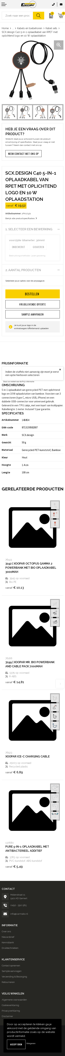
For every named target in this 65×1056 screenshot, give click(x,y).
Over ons (6, 931)
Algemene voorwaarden (14, 999)
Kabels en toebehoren (29, 28)
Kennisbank (8, 942)
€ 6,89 (14, 772)
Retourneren (8, 982)
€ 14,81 (14, 682)
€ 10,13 (14, 587)
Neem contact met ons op (23, 153)
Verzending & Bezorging (14, 976)
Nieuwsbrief (8, 937)
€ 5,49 (14, 866)
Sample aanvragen (11, 971)
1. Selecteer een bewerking (28, 229)
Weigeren (31, 1043)
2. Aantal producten (23, 270)
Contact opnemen (11, 965)
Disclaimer (7, 1016)
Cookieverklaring (10, 1005)
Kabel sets (51, 28)
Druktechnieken (10, 948)
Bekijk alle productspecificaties (21, 218)
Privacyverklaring (11, 1010)
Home (5, 28)
